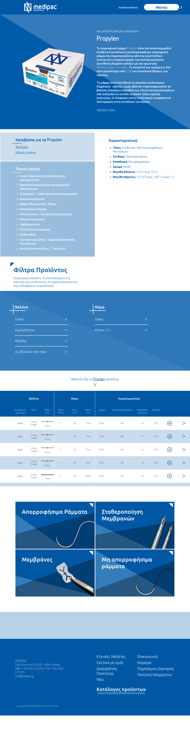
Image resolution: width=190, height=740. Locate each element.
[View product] (183, 423)
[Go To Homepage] (41, 7)
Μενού (161, 7)
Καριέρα (144, 662)
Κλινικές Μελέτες (111, 656)
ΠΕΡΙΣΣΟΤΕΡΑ (106, 110)
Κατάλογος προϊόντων (128, 7)
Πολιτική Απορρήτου (154, 674)
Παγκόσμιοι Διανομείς (155, 668)
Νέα (100, 679)
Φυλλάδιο (21, 147)
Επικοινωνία (147, 656)
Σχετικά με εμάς (110, 662)
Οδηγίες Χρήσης (25, 152)
